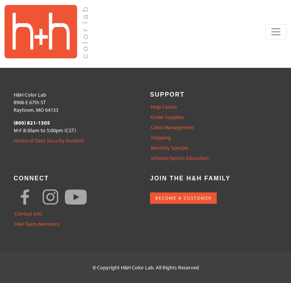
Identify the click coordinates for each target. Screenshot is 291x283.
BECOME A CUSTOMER (183, 198)
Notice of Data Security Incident (49, 140)
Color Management (172, 127)
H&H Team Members (36, 224)
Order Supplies (167, 117)
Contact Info (28, 214)
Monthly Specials (170, 148)
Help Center (164, 107)
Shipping (161, 137)
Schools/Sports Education (180, 158)
